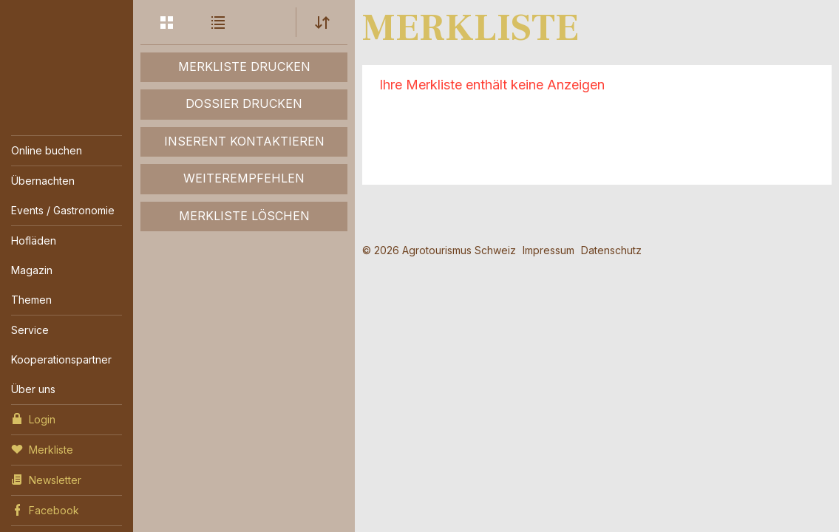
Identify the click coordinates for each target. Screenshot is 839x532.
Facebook (45, 509)
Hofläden (33, 240)
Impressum (548, 250)
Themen (31, 299)
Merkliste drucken (244, 66)
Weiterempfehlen (244, 178)
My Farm (66, 51)
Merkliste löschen (244, 215)
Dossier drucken (244, 103)
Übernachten (43, 180)
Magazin (31, 270)
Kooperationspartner (61, 359)
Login (33, 418)
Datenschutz (611, 250)
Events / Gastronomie (63, 210)
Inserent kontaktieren (244, 141)
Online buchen (46, 150)
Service (30, 330)
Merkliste (42, 448)
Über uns (33, 389)
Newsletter (46, 478)
